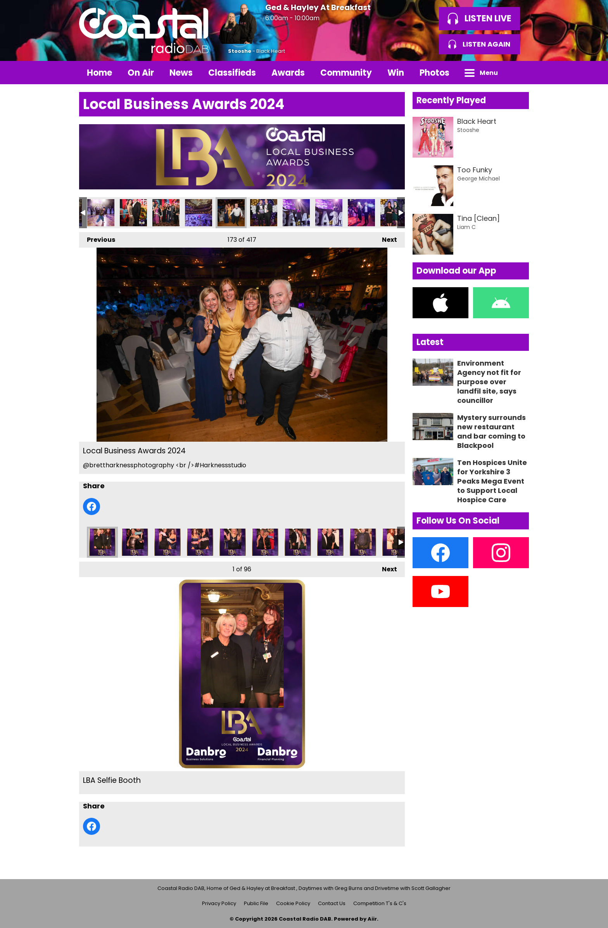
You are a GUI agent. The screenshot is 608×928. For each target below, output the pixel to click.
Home (99, 73)
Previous (97, 238)
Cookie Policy (293, 903)
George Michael (478, 178)
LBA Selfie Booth (102, 542)
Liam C (466, 227)
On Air (141, 73)
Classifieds (232, 73)
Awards (288, 73)
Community (346, 73)
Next (385, 238)
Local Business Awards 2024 (100, 212)
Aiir (372, 919)
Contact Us (331, 903)
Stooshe (239, 51)
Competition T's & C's (379, 903)
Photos (434, 73)
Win (395, 73)
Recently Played (451, 100)
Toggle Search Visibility (517, 72)
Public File (256, 903)
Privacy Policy (219, 903)
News (181, 73)
